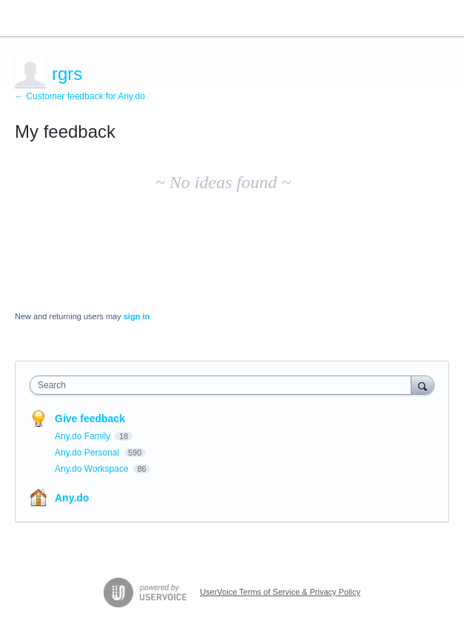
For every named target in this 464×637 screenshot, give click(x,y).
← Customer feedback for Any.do (80, 96)
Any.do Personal (88, 452)
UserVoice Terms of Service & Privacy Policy (280, 591)
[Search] (422, 385)
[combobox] (224, 385)
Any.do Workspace (93, 469)
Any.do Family (83, 436)
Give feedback (90, 418)
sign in (136, 316)
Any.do (72, 498)
